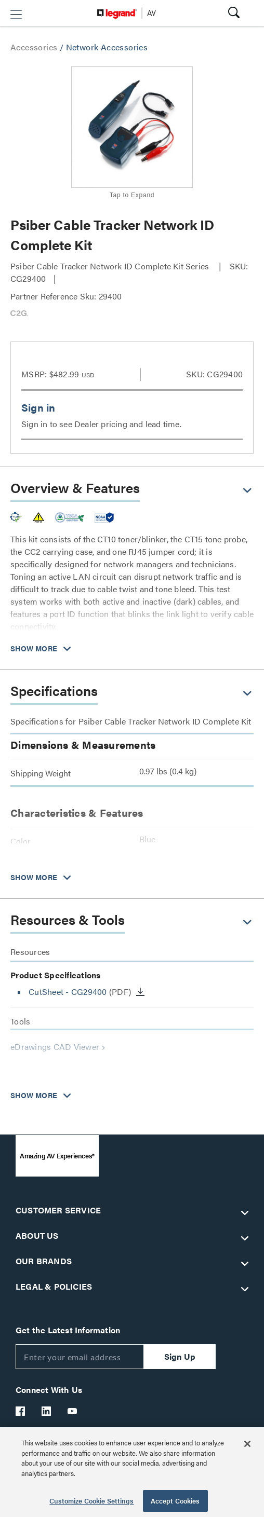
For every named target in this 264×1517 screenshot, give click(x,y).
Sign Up (179, 1356)
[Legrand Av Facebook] (21, 1411)
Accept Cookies (175, 1501)
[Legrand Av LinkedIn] (47, 1411)
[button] (16, 14)
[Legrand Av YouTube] (73, 1411)
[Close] (247, 1443)
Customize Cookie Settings (91, 1501)
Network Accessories (107, 47)
